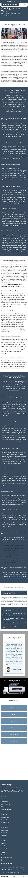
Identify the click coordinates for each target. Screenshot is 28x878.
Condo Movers (4, 835)
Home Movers (4, 799)
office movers (11, 81)
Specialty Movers (4, 830)
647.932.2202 (7, 578)
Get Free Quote (4, 876)
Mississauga (14, 734)
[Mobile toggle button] (25, 5)
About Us (9, 867)
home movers (17, 273)
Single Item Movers (5, 822)
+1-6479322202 (19, 1)
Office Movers (4, 806)
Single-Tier (3, 845)
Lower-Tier (3, 840)
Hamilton (14, 728)
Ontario (7, 13)
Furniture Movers (4, 801)
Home (2, 13)
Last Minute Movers (5, 825)
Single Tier (13, 13)
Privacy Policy (5, 869)
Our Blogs (11, 869)
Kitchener (14, 708)
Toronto (14, 714)
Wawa (19, 13)
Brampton (14, 721)
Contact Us (17, 869)
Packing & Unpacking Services (7, 819)
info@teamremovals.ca (10, 1)
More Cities (14, 741)
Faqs (13, 867)
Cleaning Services (5, 817)
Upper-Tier (3, 843)
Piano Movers (4, 812)
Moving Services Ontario (6, 838)
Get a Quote (14, 684)
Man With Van (4, 814)
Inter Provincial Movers (6, 809)
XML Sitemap (4, 848)
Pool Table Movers (5, 832)
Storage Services (4, 827)
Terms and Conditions (20, 867)
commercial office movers (6, 63)
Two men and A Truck (5, 804)
